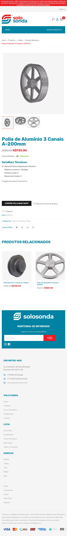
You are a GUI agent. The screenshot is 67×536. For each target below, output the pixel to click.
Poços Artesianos (10, 410)
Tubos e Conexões (11, 447)
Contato (7, 418)
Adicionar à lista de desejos (47, 204)
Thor (5, 468)
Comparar (9, 211)
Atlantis (7, 502)
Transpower (8, 490)
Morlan (6, 472)
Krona (6, 486)
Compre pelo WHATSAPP (16, 203)
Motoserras (8, 443)
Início (4, 40)
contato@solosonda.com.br (17, 383)
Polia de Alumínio (31, 40)
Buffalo (6, 459)
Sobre (6, 401)
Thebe (6, 463)
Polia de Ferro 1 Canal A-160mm (16, 283)
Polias (20, 40)
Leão (5, 476)
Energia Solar (8, 414)
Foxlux (6, 494)
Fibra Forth (8, 498)
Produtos (12, 40)
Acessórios (8, 430)
